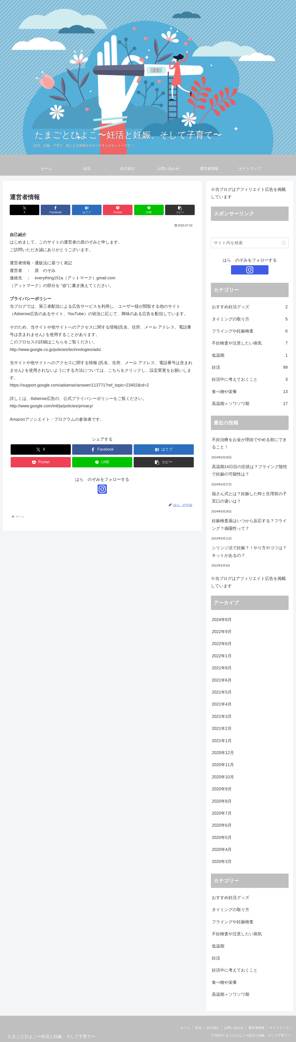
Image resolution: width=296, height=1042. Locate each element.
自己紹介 (212, 1028)
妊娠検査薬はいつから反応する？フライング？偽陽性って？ (249, 524)
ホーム (185, 1028)
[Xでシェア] (24, 210)
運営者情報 (256, 1028)
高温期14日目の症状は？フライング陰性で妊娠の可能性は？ (249, 470)
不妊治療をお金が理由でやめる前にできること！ (249, 443)
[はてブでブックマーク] (87, 210)
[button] (180, 210)
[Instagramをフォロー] (102, 489)
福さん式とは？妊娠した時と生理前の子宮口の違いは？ (249, 497)
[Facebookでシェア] (55, 210)
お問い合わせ (234, 1028)
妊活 (198, 1028)
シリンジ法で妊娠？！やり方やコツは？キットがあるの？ (249, 551)
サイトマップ (279, 1028)
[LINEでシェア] (149, 210)
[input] (250, 243)
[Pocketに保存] (118, 210)
